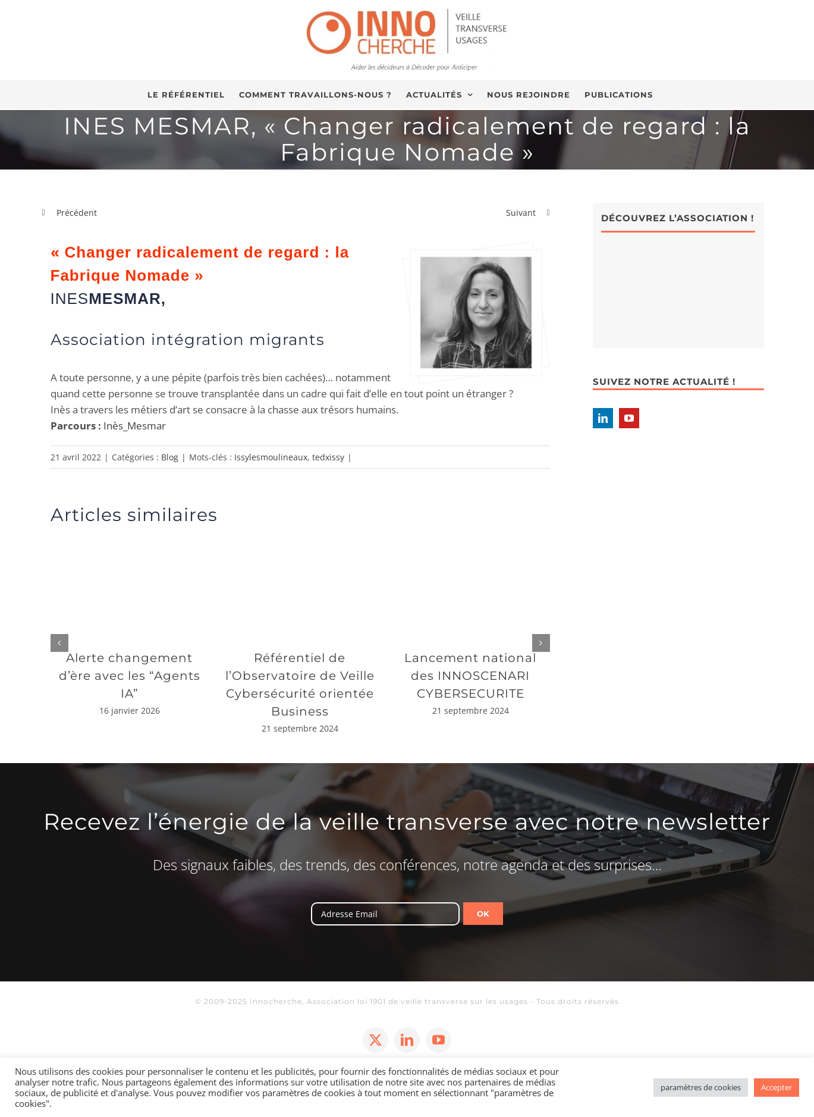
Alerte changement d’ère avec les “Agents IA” (129, 676)
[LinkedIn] (603, 418)
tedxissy (328, 457)
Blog (169, 457)
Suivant (521, 212)
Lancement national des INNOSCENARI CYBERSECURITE (470, 676)
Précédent (76, 212)
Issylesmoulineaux (270, 457)
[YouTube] (629, 418)
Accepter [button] (776, 1087)
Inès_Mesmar (134, 425)
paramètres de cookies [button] (701, 1087)
